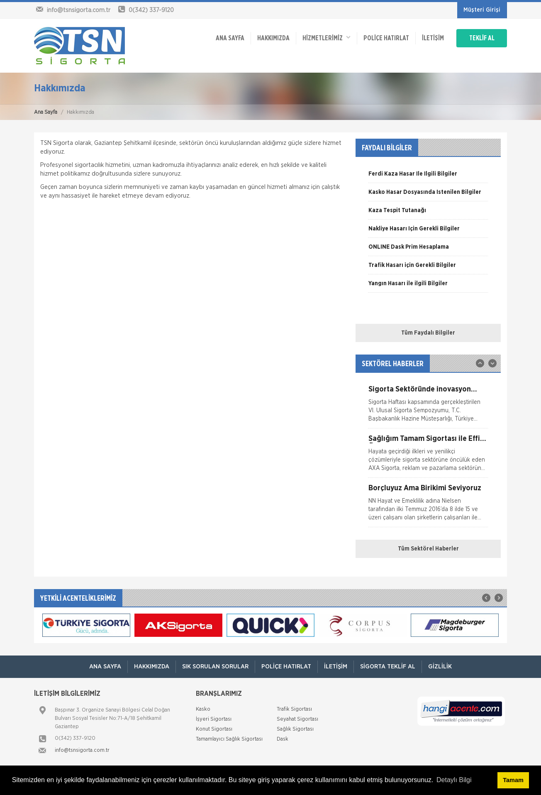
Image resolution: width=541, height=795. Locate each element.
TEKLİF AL (482, 38)
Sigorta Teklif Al (387, 666)
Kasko (203, 709)
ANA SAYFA (230, 38)
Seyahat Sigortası (297, 719)
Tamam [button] (513, 780)
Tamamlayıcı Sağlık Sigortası (229, 739)
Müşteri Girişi (481, 10)
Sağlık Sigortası (295, 729)
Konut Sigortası (214, 729)
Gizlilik (440, 666)
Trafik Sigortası (294, 709)
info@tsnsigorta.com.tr (82, 750)
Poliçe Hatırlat (386, 38)
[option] (428, 177)
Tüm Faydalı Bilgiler (428, 333)
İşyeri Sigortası (214, 719)
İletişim (433, 38)
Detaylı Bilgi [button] (453, 779)
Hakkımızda (273, 38)
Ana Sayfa (45, 112)
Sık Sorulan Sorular (215, 666)
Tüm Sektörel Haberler (428, 549)
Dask (282, 739)
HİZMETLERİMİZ (326, 38)
